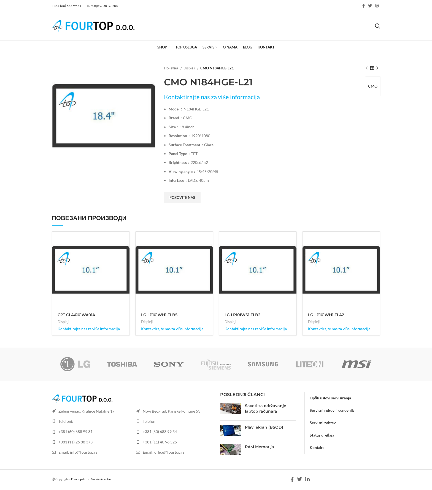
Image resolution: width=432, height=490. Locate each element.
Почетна (171, 68)
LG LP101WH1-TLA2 (326, 314)
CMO (372, 86)
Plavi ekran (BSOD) (264, 427)
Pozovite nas (182, 197)
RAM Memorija (259, 446)
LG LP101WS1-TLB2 (242, 314)
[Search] (377, 25)
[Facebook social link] (363, 5)
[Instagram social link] (377, 5)
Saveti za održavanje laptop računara (265, 408)
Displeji (189, 68)
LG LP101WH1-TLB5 (159, 314)
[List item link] (90, 432)
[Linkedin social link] (307, 479)
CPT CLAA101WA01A (76, 314)
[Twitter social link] (370, 5)
